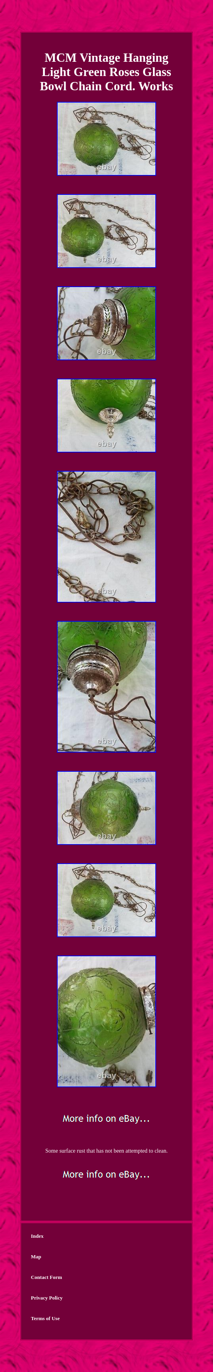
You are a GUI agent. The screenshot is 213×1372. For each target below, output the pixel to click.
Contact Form (46, 1277)
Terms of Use (45, 1318)
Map (36, 1257)
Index (37, 1236)
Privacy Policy (47, 1298)
